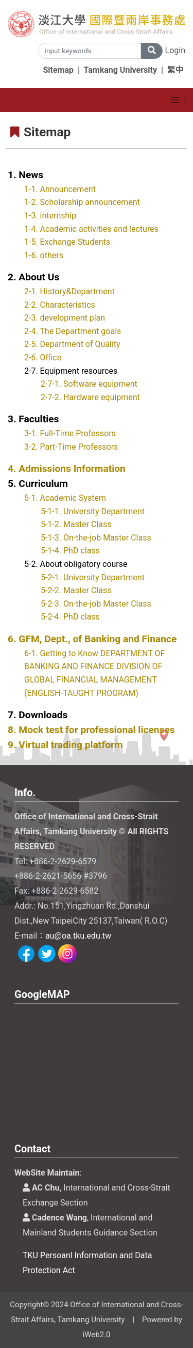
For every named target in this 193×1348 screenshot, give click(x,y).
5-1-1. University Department (93, 511)
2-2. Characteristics (59, 305)
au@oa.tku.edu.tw (78, 936)
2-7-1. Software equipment (89, 384)
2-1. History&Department (69, 291)
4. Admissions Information (67, 468)
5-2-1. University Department (93, 577)
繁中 (175, 70)
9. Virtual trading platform (65, 745)
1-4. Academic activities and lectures (91, 229)
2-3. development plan (64, 318)
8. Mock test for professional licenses (91, 730)
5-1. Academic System (65, 498)
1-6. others (43, 255)
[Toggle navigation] (175, 100)
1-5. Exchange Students (67, 242)
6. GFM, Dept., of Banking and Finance (92, 639)
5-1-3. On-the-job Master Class (96, 538)
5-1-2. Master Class (76, 524)
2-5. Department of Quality (72, 344)
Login (175, 50)
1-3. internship (50, 215)
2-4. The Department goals (72, 331)
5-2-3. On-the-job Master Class (96, 604)
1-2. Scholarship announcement (82, 202)
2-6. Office (42, 357)
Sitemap (58, 70)
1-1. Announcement (60, 189)
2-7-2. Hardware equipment (90, 397)
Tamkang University (120, 70)
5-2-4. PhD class (70, 617)
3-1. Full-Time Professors (70, 433)
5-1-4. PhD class (70, 551)
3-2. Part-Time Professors (71, 447)
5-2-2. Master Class (76, 590)
